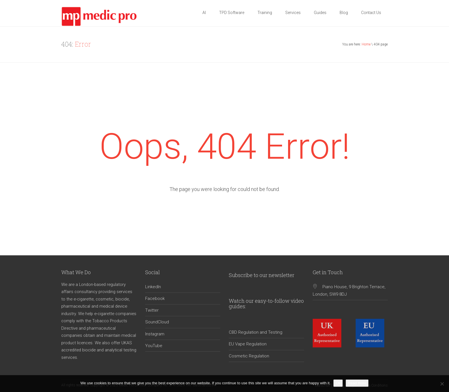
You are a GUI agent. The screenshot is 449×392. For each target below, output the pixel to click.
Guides (320, 12)
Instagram (154, 334)
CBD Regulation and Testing (255, 332)
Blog (344, 12)
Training (264, 12)
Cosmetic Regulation (249, 356)
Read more (357, 383)
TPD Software (231, 12)
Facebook (155, 298)
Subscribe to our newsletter (261, 275)
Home (366, 44)
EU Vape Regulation (248, 344)
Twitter (152, 310)
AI (204, 12)
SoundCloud (157, 322)
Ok (338, 383)
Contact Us (371, 12)
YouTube (153, 345)
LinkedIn (153, 286)
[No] (442, 384)
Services (293, 12)
